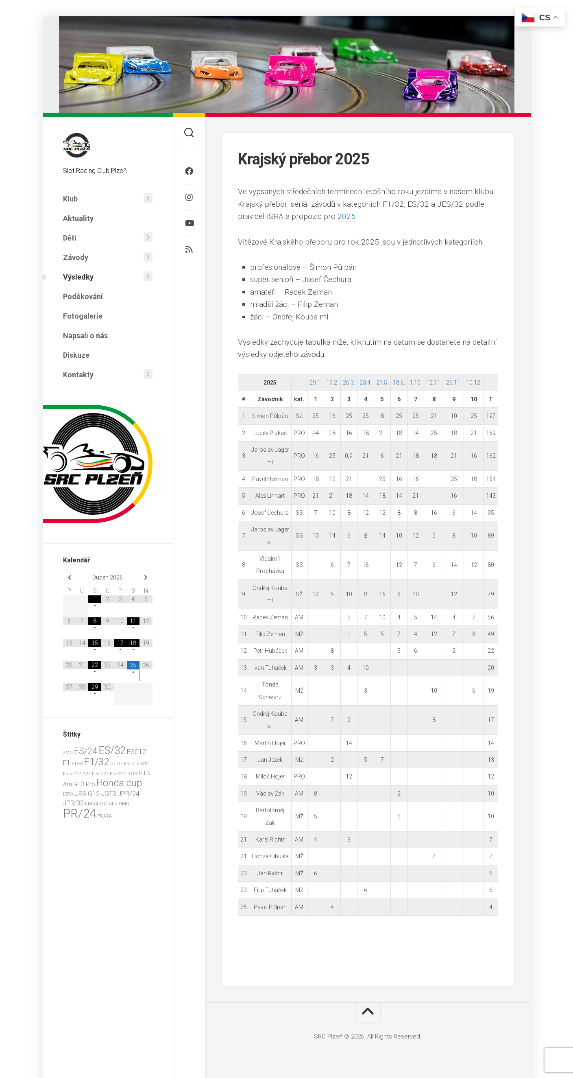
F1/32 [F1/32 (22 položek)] (96, 762)
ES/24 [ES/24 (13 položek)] (85, 751)
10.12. (473, 382)
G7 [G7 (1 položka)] (113, 763)
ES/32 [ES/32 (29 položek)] (112, 750)
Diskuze (76, 355)
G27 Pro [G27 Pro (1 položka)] (108, 773)
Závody (75, 257)
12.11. (434, 382)
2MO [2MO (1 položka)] (68, 752)
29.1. (315, 382)
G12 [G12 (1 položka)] (135, 763)
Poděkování (83, 296)
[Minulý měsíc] (69, 578)
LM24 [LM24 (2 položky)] (91, 803)
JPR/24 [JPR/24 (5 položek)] (128, 794)
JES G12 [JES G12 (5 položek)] (87, 794)
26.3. (349, 382)
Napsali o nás (85, 335)
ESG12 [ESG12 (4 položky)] (136, 752)
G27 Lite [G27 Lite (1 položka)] (91, 773)
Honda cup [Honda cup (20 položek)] (119, 783)
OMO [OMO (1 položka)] (124, 804)
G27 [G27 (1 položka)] (77, 773)
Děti (69, 238)
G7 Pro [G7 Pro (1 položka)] (123, 763)
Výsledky (78, 277)
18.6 (398, 382)
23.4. (365, 382)
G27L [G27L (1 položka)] (122, 773)
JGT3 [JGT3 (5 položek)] (108, 794)
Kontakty (78, 374)
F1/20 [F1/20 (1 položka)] (77, 763)
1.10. (416, 382)
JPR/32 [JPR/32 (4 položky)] (73, 803)
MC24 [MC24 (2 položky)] (106, 803)
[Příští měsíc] (145, 578)
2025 (346, 216)
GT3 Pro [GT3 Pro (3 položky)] (84, 784)
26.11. (454, 382)
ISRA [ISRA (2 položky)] (68, 794)
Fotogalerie (82, 316)
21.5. (382, 382)
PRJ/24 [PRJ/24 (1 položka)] (104, 816)
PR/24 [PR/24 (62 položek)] (79, 813)
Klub (70, 199)
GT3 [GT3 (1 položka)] (133, 773)
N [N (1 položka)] (116, 804)
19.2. (332, 382)
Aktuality (78, 218)
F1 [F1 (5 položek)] (66, 763)
